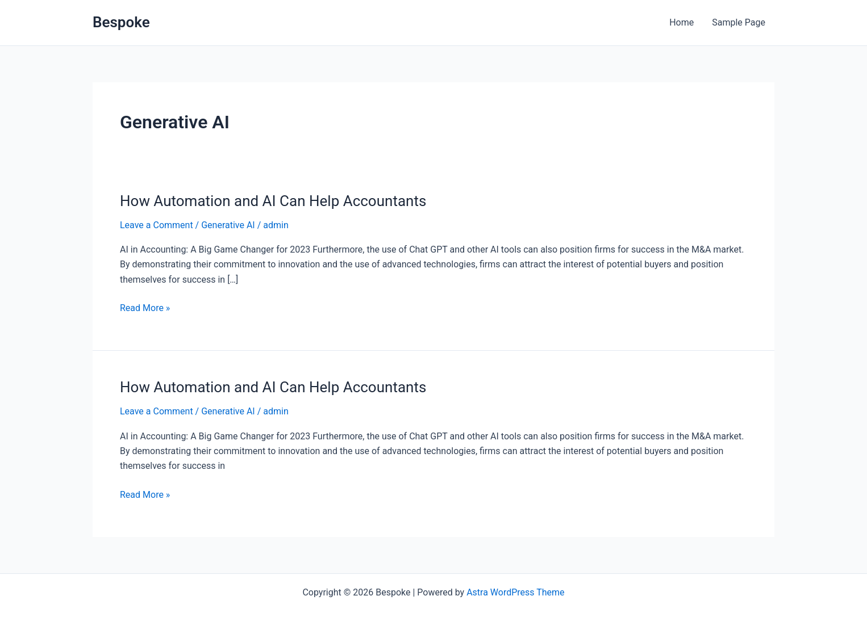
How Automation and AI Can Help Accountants (273, 200)
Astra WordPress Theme (515, 592)
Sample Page (738, 22)
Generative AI (228, 225)
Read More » (145, 307)
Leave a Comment (156, 225)
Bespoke (121, 22)
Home (681, 22)
